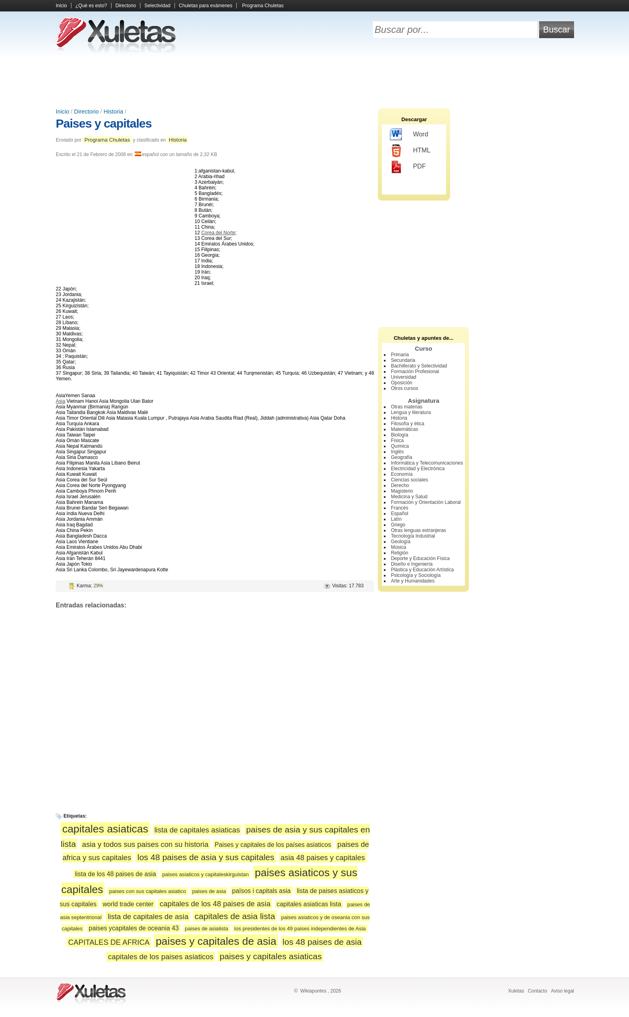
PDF (408, 166)
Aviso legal (562, 991)
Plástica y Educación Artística (422, 569)
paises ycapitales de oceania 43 (134, 928)
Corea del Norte (218, 232)
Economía (401, 474)
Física (397, 440)
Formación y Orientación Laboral (426, 502)
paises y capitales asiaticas (270, 956)
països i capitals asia (261, 890)
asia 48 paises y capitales (322, 857)
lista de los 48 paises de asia (115, 874)
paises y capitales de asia (216, 941)
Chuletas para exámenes (205, 5)
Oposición (401, 383)
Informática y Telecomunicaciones (427, 463)
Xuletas (516, 991)
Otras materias (406, 407)
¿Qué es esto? (91, 5)
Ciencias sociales (409, 480)
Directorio (126, 5)
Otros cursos (404, 388)
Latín (396, 519)
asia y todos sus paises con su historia (145, 844)
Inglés (397, 452)
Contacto (537, 991)
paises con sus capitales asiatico (147, 891)
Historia (113, 111)
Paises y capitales (104, 123)
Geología (400, 541)
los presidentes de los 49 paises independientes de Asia (300, 929)
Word (409, 134)
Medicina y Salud (409, 496)
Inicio (61, 5)
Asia (60, 401)
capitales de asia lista (235, 916)
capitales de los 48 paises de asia (215, 903)
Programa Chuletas (263, 5)
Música (398, 547)
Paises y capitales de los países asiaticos (273, 844)
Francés (399, 508)
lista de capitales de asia (148, 916)
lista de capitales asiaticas (197, 830)
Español (399, 513)
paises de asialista (206, 929)
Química (400, 446)
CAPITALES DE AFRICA (109, 942)
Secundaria (403, 360)
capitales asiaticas (105, 829)
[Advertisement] (314, 80)
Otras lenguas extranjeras (418, 530)
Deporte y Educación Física (420, 558)
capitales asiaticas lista (309, 904)
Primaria (400, 354)
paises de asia (209, 891)
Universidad (403, 377)
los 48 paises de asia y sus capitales (205, 857)
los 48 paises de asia (321, 941)
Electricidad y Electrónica (417, 468)
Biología (399, 435)
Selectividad (157, 5)
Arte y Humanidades (412, 581)
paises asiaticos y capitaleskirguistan (205, 874)
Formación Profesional (415, 371)
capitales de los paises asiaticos (160, 956)
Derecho (400, 485)
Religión (399, 553)
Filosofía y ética (407, 423)
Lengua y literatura (410, 412)
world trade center (128, 904)
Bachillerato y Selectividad (419, 366)
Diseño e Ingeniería (411, 564)
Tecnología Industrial (413, 536)
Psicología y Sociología (415, 575)
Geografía (401, 457)
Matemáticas (404, 429)
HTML (410, 150)
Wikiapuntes (313, 991)
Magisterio (402, 491)
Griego (398, 525)
